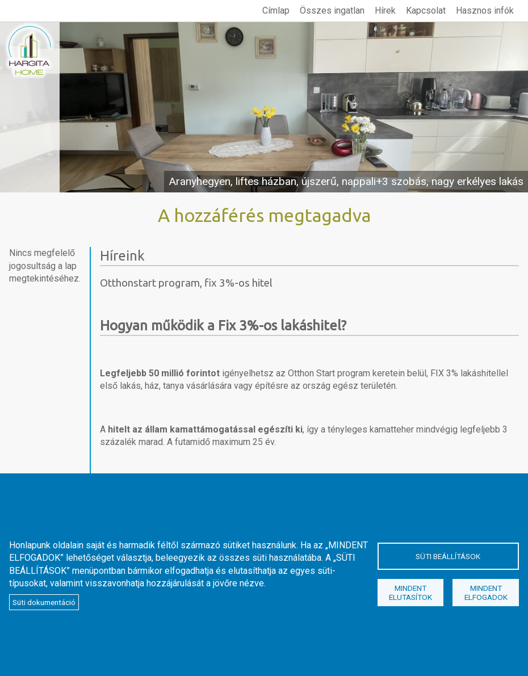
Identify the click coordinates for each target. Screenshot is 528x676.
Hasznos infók (485, 10)
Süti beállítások (448, 556)
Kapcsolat (426, 10)
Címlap (276, 10)
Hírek (385, 10)
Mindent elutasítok (410, 592)
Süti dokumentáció (44, 602)
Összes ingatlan (332, 10)
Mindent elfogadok (486, 592)
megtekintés (264, 107)
